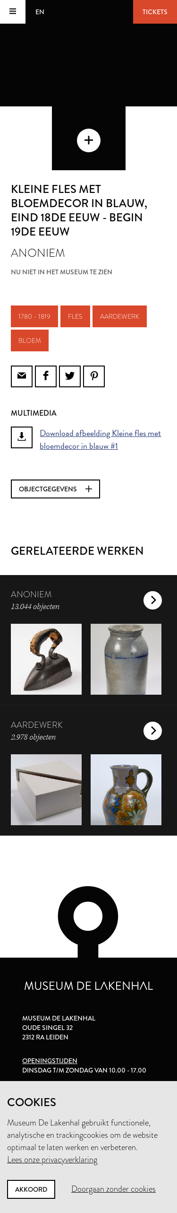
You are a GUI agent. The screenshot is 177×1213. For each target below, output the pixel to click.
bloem (29, 340)
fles (75, 316)
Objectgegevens (55, 489)
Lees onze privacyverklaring (52, 1159)
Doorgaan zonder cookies (113, 1189)
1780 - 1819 (34, 316)
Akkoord (31, 1189)
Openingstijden (49, 1060)
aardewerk (119, 316)
